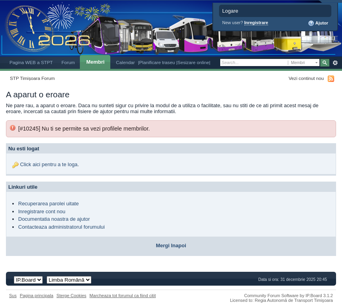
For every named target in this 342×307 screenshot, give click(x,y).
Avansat (335, 63)
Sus (13, 295)
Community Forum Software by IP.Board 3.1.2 (288, 295)
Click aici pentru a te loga (48, 164)
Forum (68, 62)
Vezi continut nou (306, 78)
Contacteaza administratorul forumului (61, 227)
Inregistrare (256, 22)
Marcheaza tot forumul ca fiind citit (122, 295)
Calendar (125, 62)
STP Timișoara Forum (32, 78)
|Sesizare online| (193, 62)
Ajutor (318, 23)
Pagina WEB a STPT (31, 62)
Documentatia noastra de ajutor (54, 219)
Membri (95, 62)
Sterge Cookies (72, 295)
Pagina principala (36, 295)
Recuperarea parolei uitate (48, 204)
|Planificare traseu (157, 62)
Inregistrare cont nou (41, 211)
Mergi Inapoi (171, 245)
